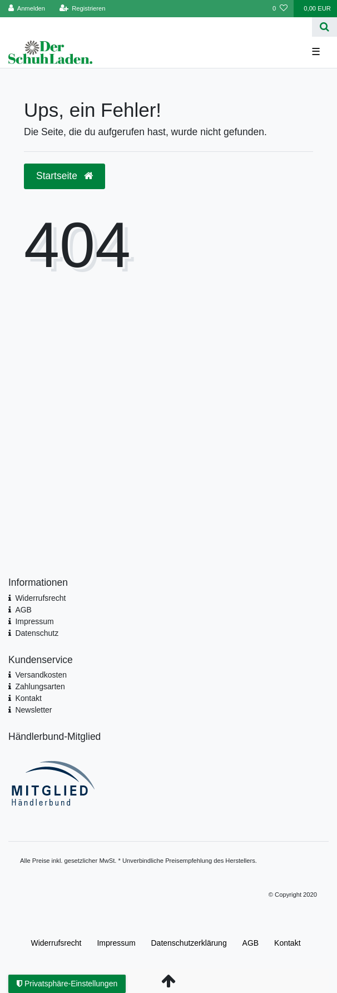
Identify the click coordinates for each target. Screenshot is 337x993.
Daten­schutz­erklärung (189, 942)
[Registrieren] (82, 8)
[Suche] (324, 27)
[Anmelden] (27, 8)
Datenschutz (36, 633)
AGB (23, 609)
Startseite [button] (64, 175)
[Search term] (156, 27)
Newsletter (33, 709)
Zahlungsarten (40, 686)
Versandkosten (41, 674)
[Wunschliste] (280, 8)
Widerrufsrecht (40, 598)
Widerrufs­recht (56, 942)
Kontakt (28, 698)
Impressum (34, 621)
